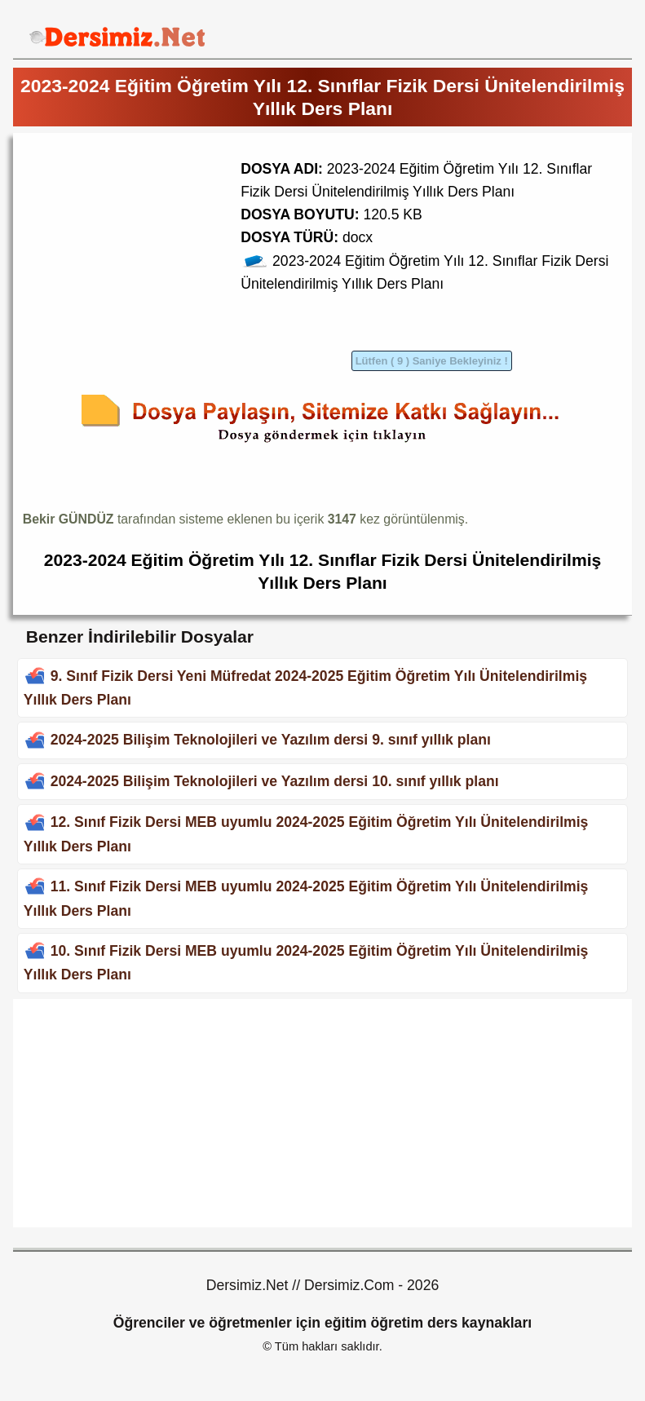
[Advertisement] (160, 257)
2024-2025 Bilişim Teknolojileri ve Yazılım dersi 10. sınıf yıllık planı (275, 781)
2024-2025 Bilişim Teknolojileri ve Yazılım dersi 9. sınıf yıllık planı (271, 739)
